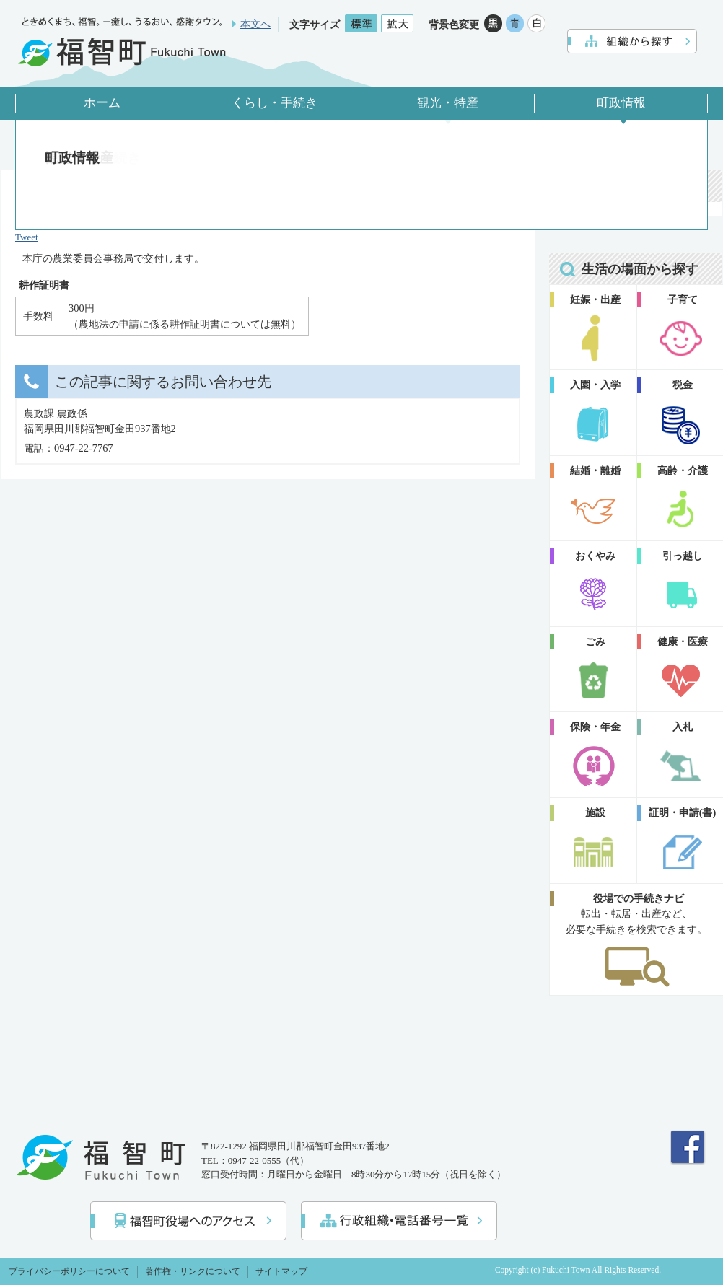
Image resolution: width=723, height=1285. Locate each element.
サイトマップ (281, 1271)
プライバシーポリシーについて (69, 1271)
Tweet (26, 237)
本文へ (255, 24)
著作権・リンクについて (192, 1271)
